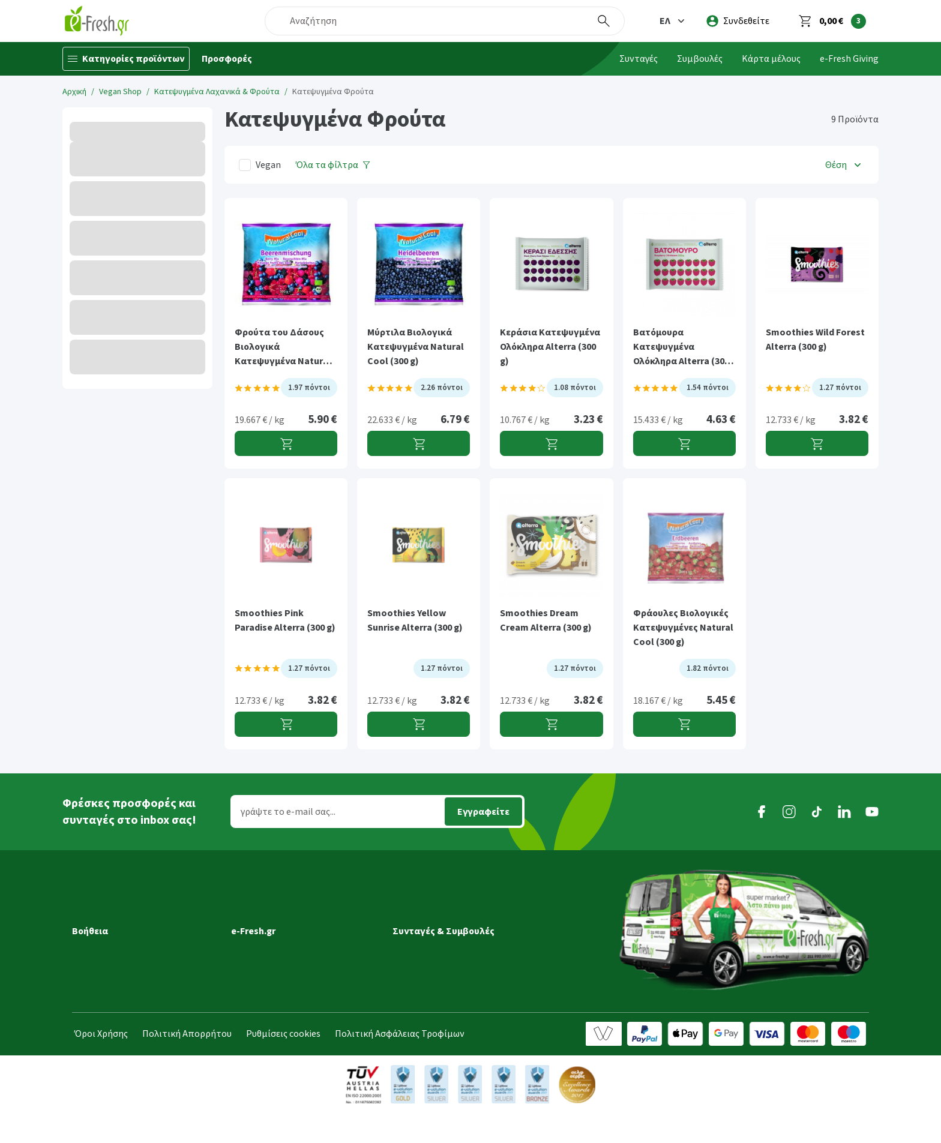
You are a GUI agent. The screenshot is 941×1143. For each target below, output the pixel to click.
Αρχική (74, 92)
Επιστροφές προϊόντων (122, 1000)
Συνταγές (638, 59)
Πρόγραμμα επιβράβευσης (287, 933)
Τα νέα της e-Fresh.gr (275, 950)
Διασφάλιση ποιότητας (280, 967)
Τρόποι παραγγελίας (114, 967)
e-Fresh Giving (849, 59)
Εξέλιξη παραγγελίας (115, 899)
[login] (737, 21)
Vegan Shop (120, 92)
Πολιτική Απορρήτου (187, 1064)
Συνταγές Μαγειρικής (436, 899)
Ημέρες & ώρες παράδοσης (127, 933)
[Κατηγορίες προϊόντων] (126, 59)
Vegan (268, 165)
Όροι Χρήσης (101, 1064)
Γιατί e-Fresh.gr (263, 899)
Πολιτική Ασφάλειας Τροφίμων (399, 1064)
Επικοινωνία (257, 1000)
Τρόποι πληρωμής (110, 983)
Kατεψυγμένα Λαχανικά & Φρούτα (217, 92)
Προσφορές (227, 59)
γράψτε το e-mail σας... (288, 812)
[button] (673, 21)
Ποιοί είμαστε (260, 916)
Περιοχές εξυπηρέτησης (122, 950)
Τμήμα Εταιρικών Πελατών (287, 983)
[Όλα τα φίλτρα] (333, 165)
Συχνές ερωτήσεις (109, 1017)
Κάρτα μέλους (771, 59)
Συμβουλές (700, 59)
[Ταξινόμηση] (844, 165)
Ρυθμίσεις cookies (283, 1064)
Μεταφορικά (98, 916)
